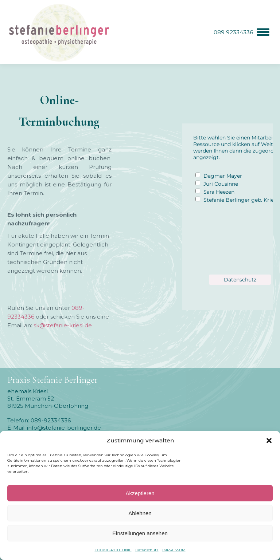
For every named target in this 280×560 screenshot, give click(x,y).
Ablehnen (139, 513)
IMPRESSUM (174, 550)
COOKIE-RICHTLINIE (113, 550)
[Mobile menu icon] (241, 32)
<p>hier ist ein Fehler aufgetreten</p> (220, 210)
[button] (269, 440)
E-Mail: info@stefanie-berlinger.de (54, 427)
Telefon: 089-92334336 (39, 420)
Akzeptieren (139, 493)
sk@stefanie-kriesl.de (63, 325)
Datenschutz (147, 550)
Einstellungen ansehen (140, 533)
